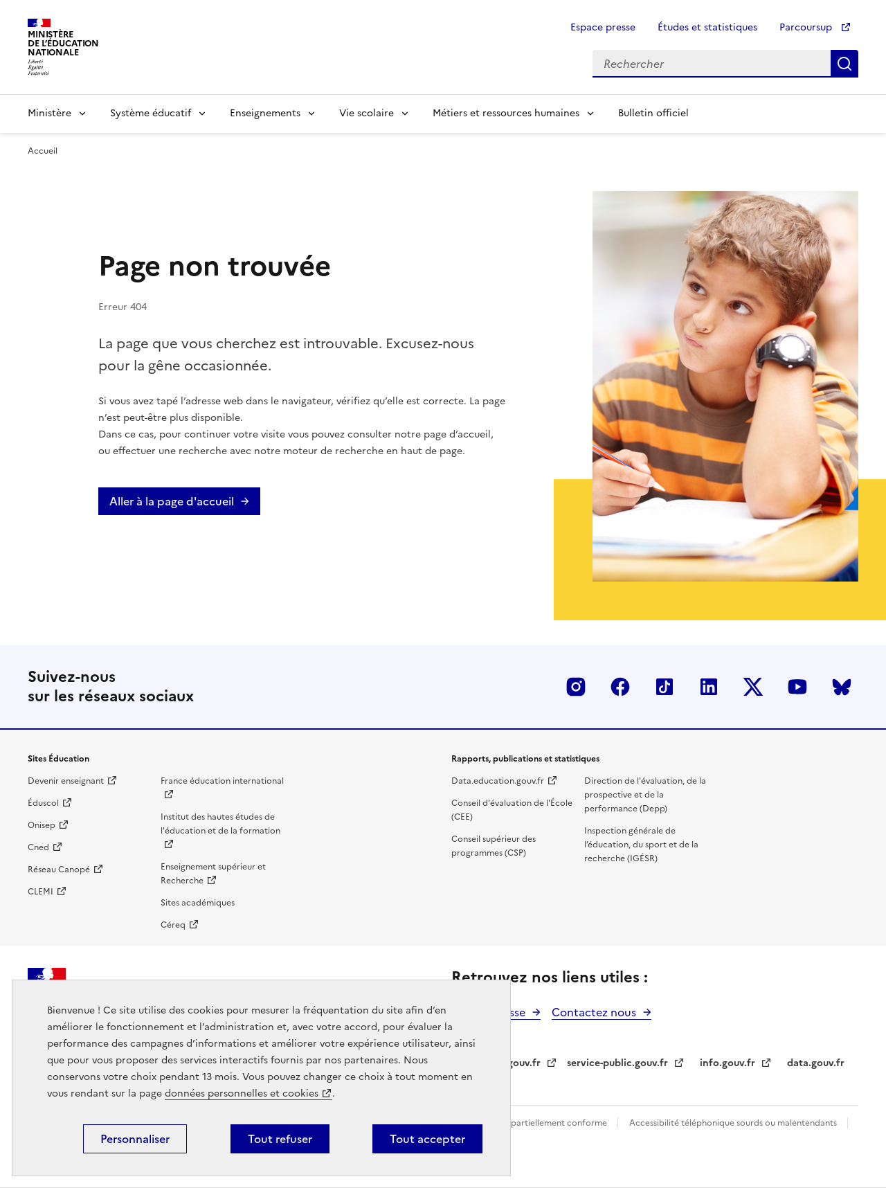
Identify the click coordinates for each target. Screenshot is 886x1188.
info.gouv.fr (727, 1063)
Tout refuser (280, 1139)
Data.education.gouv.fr (497, 781)
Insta (576, 686)
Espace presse (602, 27)
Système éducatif (150, 113)
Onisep (41, 825)
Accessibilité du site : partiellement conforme (517, 1123)
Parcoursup (807, 27)
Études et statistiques (707, 27)
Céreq (173, 925)
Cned (38, 847)
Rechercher (844, 64)
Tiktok (664, 686)
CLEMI (40, 891)
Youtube (797, 686)
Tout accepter (427, 1139)
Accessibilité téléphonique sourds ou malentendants (734, 1123)
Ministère (49, 113)
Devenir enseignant (66, 781)
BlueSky (841, 686)
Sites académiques (198, 903)
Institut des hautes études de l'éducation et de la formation (220, 824)
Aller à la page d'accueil (171, 501)
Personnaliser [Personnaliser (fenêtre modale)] (135, 1139)
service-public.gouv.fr (617, 1063)
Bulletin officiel (653, 113)
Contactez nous (594, 1012)
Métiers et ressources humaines (506, 113)
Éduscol (43, 803)
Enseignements (265, 113)
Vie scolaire (366, 113)
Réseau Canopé (59, 869)
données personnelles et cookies (241, 1093)
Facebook (620, 686)
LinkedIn (708, 686)
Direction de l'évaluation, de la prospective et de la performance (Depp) (645, 795)
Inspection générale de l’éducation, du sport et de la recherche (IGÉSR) (641, 845)
